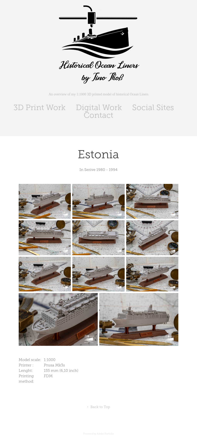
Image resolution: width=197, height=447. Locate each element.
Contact (98, 115)
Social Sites (153, 107)
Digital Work (99, 107)
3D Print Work (39, 107)
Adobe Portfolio (105, 433)
